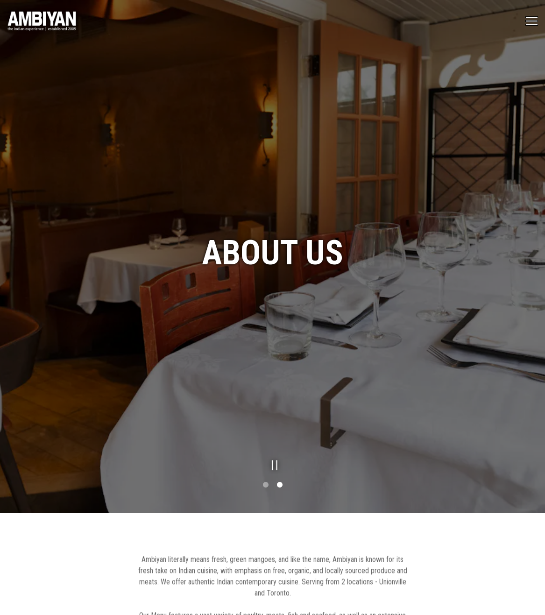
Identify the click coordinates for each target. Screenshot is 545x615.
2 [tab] (279, 469)
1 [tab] (265, 469)
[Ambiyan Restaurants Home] (42, 21)
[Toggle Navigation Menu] (531, 21)
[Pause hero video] (272, 446)
